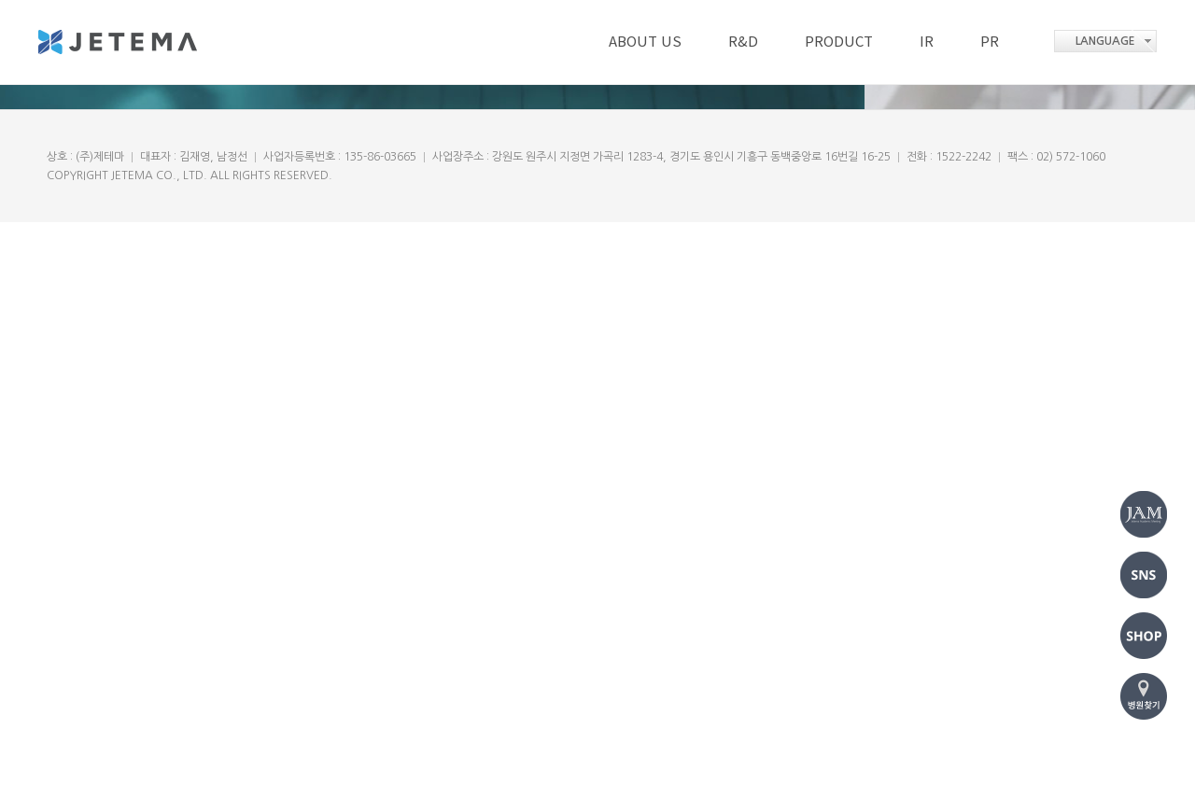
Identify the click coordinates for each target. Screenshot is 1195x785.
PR (989, 40)
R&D (743, 40)
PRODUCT (839, 40)
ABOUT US (645, 40)
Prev (51, 335)
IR (927, 40)
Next (1143, 335)
